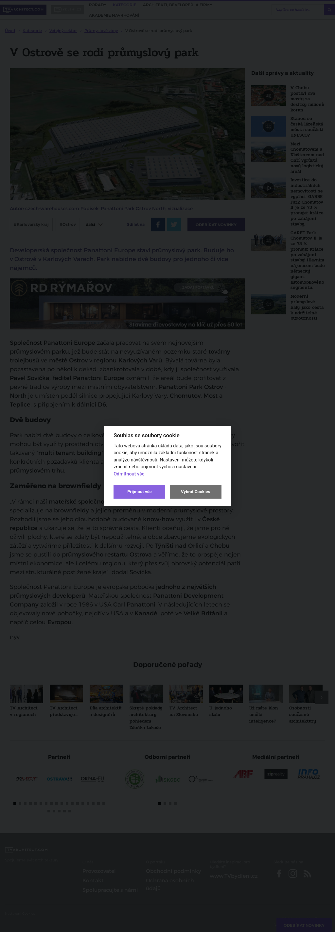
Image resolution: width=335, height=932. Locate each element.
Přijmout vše (139, 491)
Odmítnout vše (129, 474)
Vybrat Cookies (195, 491)
